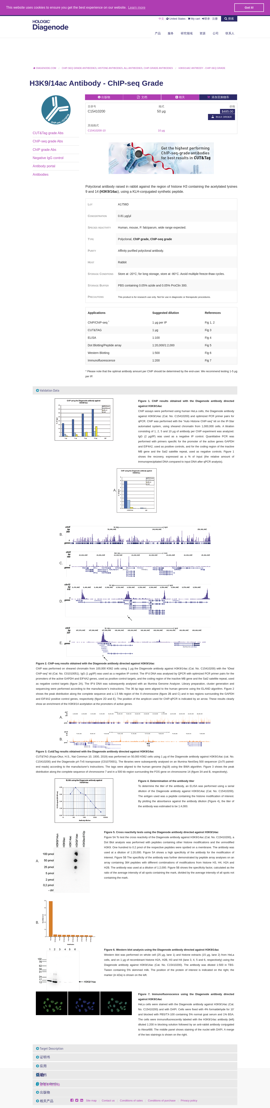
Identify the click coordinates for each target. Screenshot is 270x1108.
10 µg (161, 130)
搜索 (229, 18)
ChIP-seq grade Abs (48, 141)
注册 (215, 18)
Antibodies (41, 174)
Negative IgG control (48, 157)
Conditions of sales (131, 1100)
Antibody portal (44, 166)
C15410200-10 (97, 130)
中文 (161, 18)
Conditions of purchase (162, 1100)
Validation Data (47, 390)
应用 (41, 1066)
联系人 (229, 33)
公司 (216, 33)
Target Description (49, 1048)
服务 (171, 33)
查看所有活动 (50, 1084)
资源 (202, 33)
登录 (206, 18)
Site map (91, 1100)
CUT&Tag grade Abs (48, 133)
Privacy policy (189, 1100)
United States (175, 18)
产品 (158, 33)
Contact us (108, 1100)
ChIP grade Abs (44, 149)
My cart (194, 18)
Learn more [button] (136, 7)
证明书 (43, 1057)
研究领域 (187, 33)
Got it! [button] (249, 7)
